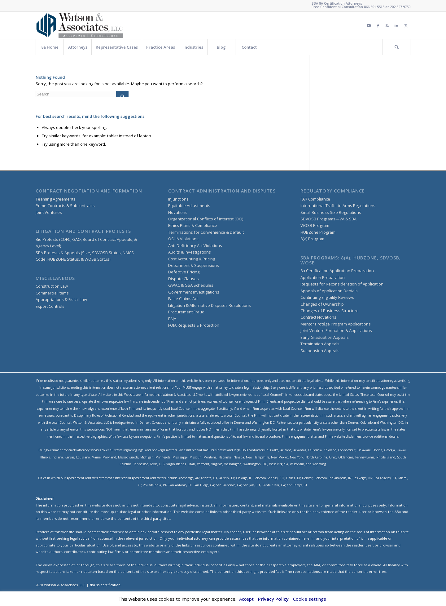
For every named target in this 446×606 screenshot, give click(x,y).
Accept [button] (246, 599)
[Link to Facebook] (378, 25)
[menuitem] (49, 47)
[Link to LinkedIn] (396, 25)
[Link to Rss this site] (387, 25)
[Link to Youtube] (368, 25)
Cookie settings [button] (309, 599)
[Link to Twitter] (405, 25)
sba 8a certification (105, 584)
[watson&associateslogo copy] (80, 25)
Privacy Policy (273, 599)
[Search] (396, 47)
